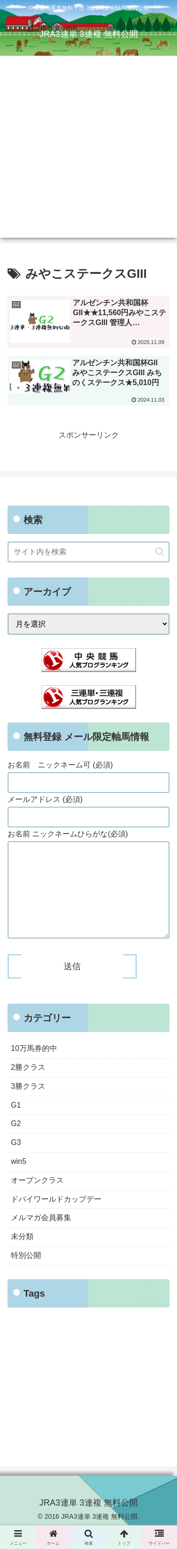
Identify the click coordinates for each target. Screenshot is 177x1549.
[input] (88, 552)
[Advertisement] (88, 149)
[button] (160, 551)
